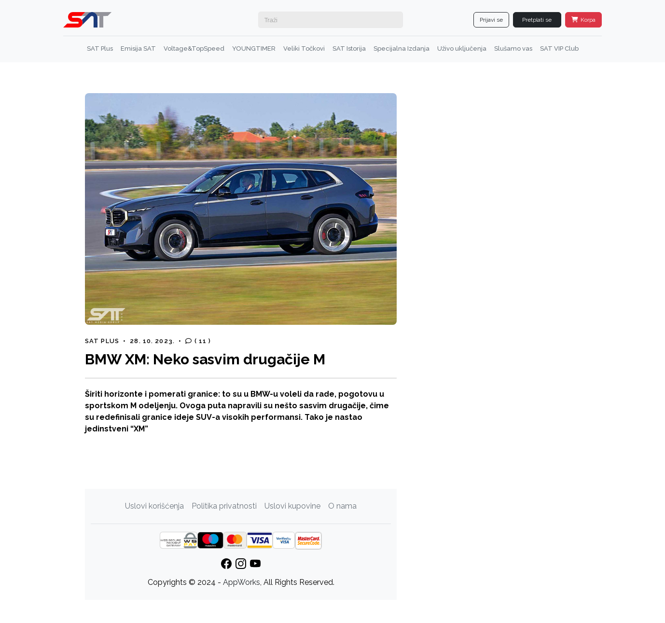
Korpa (583, 19)
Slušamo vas (513, 48)
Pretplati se (537, 19)
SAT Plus (100, 48)
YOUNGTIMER (254, 48)
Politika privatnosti (224, 506)
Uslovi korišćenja (154, 506)
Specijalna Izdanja (401, 48)
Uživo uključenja (461, 48)
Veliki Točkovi (304, 48)
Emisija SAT (138, 48)
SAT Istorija (349, 48)
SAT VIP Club (559, 48)
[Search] (330, 20)
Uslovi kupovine (292, 506)
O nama (342, 506)
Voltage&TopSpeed (194, 48)
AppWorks (241, 582)
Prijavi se (491, 19)
